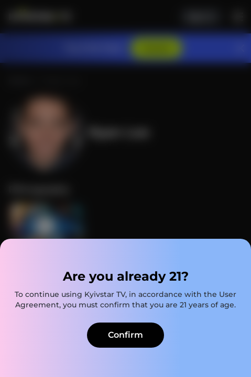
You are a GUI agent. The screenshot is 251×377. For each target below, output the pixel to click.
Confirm (125, 335)
